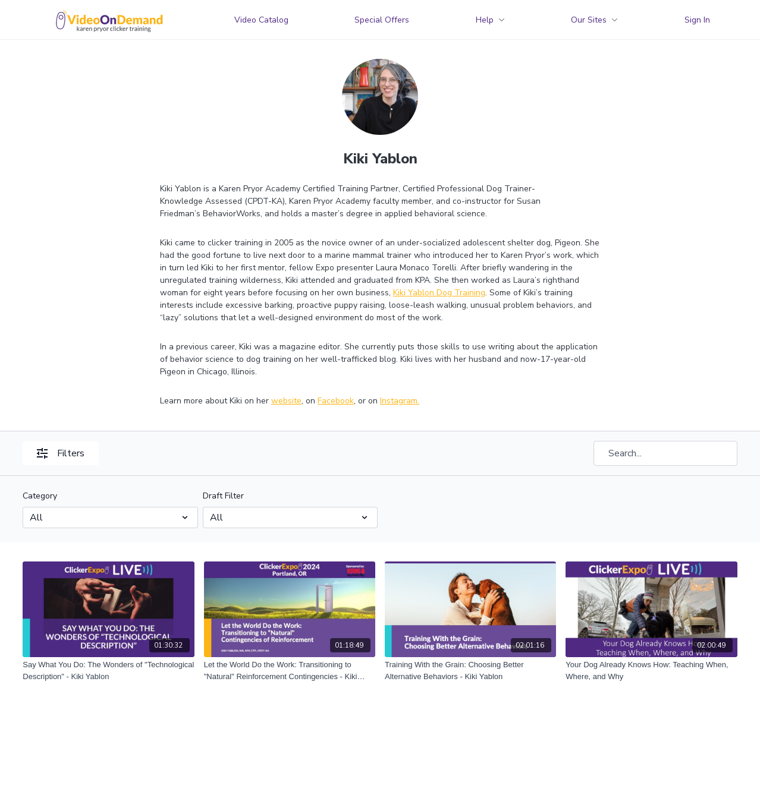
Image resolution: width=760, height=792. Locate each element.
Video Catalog (261, 20)
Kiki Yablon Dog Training (439, 292)
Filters (60, 453)
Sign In (697, 20)
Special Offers (381, 20)
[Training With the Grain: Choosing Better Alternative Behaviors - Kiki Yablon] (470, 670)
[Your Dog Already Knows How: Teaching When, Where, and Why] (651, 670)
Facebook (336, 400)
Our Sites (594, 20)
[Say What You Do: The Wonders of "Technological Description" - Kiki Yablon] (108, 670)
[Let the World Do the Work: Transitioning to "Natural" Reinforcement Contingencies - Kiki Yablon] (289, 670)
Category (40, 495)
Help (490, 20)
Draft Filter (223, 495)
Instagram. (399, 400)
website (286, 400)
